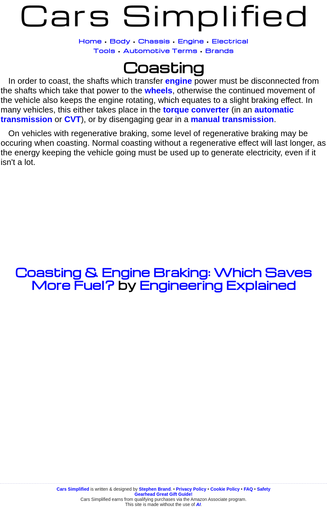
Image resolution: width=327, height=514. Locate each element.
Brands (219, 50)
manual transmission (232, 119)
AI (198, 504)
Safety (263, 489)
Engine (191, 41)
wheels (158, 90)
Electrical (230, 41)
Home (90, 41)
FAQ (248, 489)
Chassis (154, 41)
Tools (104, 50)
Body (120, 41)
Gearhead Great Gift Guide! (163, 494)
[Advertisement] (163, 216)
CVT (72, 119)
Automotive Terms (160, 50)
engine (178, 81)
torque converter (196, 109)
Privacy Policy (191, 489)
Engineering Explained (217, 284)
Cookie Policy (225, 489)
